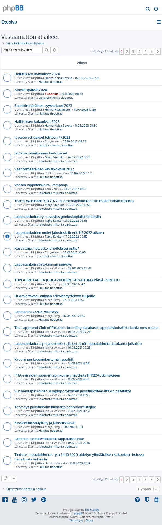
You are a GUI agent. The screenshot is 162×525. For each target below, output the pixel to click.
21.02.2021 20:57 (79, 411)
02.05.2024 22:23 (87, 78)
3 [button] (133, 51)
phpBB (78, 513)
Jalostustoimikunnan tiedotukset (40, 153)
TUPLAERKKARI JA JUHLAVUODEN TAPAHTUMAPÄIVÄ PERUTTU (67, 280)
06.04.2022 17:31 (81, 173)
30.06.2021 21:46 (74, 316)
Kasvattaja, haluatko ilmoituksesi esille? (46, 248)
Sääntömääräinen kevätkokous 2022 (44, 169)
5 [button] (145, 51)
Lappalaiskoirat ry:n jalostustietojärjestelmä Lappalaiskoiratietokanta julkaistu (78, 343)
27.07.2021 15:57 (73, 300)
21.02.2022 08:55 (75, 221)
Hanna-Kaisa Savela (58, 78)
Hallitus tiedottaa (51, 82)
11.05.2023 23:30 (86, 125)
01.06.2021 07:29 (79, 332)
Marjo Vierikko (54, 157)
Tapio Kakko (53, 221)
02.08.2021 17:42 (74, 284)
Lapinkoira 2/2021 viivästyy (36, 311)
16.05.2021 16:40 (79, 379)
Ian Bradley (92, 509)
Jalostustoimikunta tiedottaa (58, 161)
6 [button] (152, 51)
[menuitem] (148, 9)
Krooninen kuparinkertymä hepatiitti (44, 359)
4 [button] (139, 51)
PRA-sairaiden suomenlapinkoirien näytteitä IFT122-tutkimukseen (67, 375)
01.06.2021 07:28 (79, 347)
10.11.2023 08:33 (72, 94)
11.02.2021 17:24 (73, 427)
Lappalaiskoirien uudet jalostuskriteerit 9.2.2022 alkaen (59, 232)
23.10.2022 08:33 (74, 141)
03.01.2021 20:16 (79, 443)
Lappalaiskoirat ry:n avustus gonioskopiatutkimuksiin (57, 216)
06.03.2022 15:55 (78, 205)
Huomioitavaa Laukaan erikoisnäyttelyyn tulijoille (54, 295)
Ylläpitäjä (51, 94)
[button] (158, 51)
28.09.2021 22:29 (79, 268)
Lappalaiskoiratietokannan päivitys (43, 264)
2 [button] (127, 51)
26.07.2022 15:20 (78, 157)
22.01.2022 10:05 (74, 252)
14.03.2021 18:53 (78, 395)
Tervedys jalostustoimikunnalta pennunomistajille (55, 406)
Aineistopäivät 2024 (30, 89)
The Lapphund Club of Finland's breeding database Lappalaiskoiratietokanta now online (86, 327)
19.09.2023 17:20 (85, 110)
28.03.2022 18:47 (75, 189)
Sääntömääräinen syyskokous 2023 (43, 105)
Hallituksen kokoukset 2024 (37, 73)
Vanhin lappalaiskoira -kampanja (41, 184)
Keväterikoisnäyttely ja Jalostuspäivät (45, 422)
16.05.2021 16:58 (78, 363)
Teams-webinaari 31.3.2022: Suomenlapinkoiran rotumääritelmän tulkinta (74, 200)
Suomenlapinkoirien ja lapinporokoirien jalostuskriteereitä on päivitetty (72, 391)
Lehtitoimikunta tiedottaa (56, 98)
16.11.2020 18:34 (80, 463)
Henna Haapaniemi (58, 110)
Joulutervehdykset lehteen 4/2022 (42, 137)
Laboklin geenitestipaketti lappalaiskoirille (49, 438)
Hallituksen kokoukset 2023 (37, 121)
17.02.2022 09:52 (75, 236)
